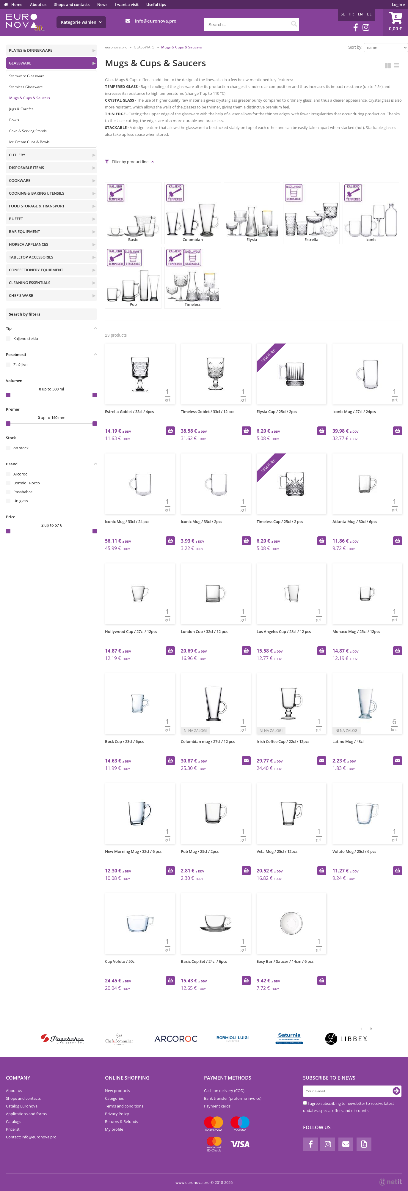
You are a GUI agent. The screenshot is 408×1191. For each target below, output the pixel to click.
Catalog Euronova (21, 1106)
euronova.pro (116, 47)
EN (360, 14)
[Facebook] (355, 27)
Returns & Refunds (121, 1121)
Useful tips (156, 4)
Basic (133, 213)
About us (38, 4)
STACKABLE (116, 127)
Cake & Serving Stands (28, 130)
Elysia (252, 213)
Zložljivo (20, 364)
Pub (133, 278)
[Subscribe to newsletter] (396, 1091)
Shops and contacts (72, 4)
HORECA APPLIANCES (28, 244)
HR (351, 14)
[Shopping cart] (395, 22)
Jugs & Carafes (21, 108)
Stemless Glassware (26, 86)
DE (369, 14)
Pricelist (13, 1129)
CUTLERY (17, 154)
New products (117, 1090)
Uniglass (20, 500)
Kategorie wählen (81, 22)
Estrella (311, 213)
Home (16, 4)
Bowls (14, 119)
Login (398, 4)
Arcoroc (20, 474)
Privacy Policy (117, 1113)
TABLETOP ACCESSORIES (31, 257)
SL (343, 14)
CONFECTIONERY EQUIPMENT (36, 269)
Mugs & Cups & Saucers (29, 97)
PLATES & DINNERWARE (30, 50)
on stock (21, 447)
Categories (114, 1098)
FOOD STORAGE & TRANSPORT (37, 206)
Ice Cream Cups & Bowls (29, 141)
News (102, 4)
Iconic (370, 213)
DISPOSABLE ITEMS (26, 167)
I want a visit (127, 4)
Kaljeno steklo (25, 338)
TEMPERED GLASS (121, 86)
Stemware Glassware (27, 75)
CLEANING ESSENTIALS (29, 282)
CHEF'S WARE (21, 295)
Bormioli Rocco (26, 483)
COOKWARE (19, 180)
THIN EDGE (115, 113)
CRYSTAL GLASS (119, 100)
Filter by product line (130, 161)
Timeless (192, 278)
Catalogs (13, 1121)
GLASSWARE (20, 63)
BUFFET (16, 218)
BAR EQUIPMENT (24, 231)
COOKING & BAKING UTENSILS (36, 193)
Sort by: (355, 47)
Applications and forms (26, 1113)
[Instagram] (366, 27)
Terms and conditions (124, 1106)
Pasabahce (22, 491)
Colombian (192, 213)
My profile (114, 1129)
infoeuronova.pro (155, 21)
